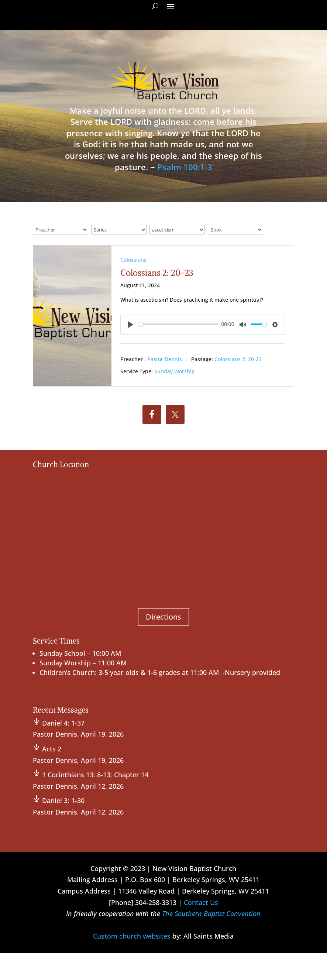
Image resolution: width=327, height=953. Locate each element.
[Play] (130, 324)
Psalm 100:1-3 (184, 166)
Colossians (133, 259)
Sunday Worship (174, 371)
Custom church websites (132, 936)
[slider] (178, 324)
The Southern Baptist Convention (211, 913)
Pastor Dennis (164, 358)
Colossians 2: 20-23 (156, 272)
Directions (163, 617)
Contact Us (201, 902)
